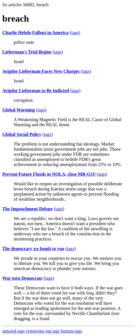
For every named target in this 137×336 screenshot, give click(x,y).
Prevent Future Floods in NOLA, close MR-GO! (49, 174)
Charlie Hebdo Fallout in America (35, 32)
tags (75, 32)
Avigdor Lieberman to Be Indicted (35, 90)
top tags (53, 331)
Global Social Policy (21, 134)
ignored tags (13, 331)
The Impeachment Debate (27, 208)
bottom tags (71, 331)
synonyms (35, 331)
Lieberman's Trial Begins (27, 51)
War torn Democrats (22, 278)
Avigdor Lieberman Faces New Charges (40, 71)
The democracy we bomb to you (33, 248)
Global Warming (18, 109)
